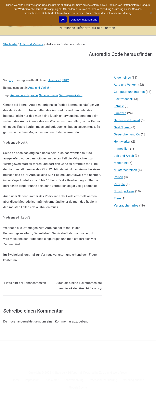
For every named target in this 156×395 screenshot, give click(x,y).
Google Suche (78, 387)
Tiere (117, 198)
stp (11, 80)
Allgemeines (122, 77)
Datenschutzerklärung (103, 380)
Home (16, 380)
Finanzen (120, 113)
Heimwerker (122, 141)
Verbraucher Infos (126, 205)
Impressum (32, 380)
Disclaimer (52, 380)
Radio (34, 95)
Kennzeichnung (73, 380)
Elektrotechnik (123, 99)
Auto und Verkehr (39, 87)
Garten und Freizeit (127, 120)
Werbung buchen (133, 380)
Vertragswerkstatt (70, 95)
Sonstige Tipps (124, 191)
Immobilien (121, 148)
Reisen (118, 177)
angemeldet (25, 321)
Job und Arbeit (124, 156)
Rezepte (119, 184)
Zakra (102, 372)
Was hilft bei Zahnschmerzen (26, 283)
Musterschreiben (125, 170)
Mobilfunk (121, 163)
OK (63, 19)
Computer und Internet (129, 92)
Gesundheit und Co (127, 134)
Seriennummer (48, 95)
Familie (119, 106)
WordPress (120, 372)
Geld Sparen (122, 127)
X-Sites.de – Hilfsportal (67, 372)
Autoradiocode (19, 95)
